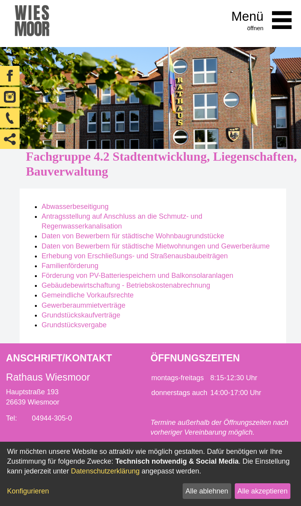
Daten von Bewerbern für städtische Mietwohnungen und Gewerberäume (156, 246)
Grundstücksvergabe (74, 325)
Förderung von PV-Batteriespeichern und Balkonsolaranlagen (137, 275)
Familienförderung (70, 266)
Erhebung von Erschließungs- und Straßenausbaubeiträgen (135, 256)
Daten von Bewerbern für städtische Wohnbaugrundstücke (133, 236)
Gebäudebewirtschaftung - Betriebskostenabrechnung (126, 285)
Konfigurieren (28, 491)
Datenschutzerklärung (105, 471)
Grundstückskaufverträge (81, 315)
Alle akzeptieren (263, 491)
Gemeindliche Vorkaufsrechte (88, 295)
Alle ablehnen (206, 491)
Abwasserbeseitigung (75, 206)
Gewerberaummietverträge (83, 305)
